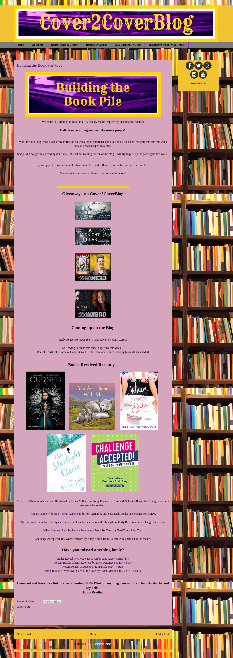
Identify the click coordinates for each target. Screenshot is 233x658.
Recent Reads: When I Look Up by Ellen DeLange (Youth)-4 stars (93, 562)
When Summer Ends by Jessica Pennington (69, 530)
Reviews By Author (96, 44)
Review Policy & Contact (64, 44)
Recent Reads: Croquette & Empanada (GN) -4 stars (92, 566)
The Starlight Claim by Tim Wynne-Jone (44, 522)
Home (21, 44)
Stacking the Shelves (132, 121)
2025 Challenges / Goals (128, 44)
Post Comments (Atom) (100, 644)
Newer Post (24, 634)
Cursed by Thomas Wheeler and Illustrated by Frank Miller (51, 501)
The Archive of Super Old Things (167, 44)
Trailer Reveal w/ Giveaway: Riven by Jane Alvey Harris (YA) (93, 558)
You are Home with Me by (46, 513)
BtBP (27, 606)
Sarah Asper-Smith (73, 513)
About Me (37, 44)
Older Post (162, 634)
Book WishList (198, 83)
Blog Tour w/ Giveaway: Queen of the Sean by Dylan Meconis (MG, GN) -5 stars (93, 570)
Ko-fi (147, 165)
